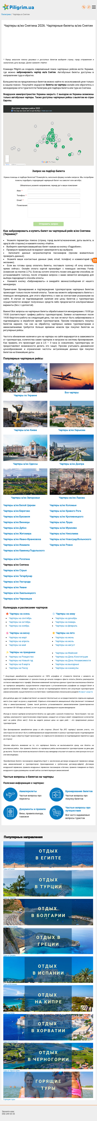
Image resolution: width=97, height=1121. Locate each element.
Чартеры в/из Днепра (71, 464)
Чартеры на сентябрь (20, 618)
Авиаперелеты (28, 791)
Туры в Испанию (10, 984)
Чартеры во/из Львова (72, 497)
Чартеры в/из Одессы (25, 464)
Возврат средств (86, 692)
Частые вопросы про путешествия (77, 809)
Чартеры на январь (65, 622)
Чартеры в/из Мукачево (63, 527)
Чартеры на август (65, 645)
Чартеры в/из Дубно (14, 527)
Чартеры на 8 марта (19, 664)
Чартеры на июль (64, 641)
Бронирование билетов (79, 791)
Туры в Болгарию (10, 927)
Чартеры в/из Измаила (16, 544)
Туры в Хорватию (10, 1042)
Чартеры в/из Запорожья (25, 497)
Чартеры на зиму (65, 613)
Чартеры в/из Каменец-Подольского (24, 550)
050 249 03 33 (8, 1114)
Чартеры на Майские (66, 653)
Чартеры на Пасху (18, 668)
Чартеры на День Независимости (73, 660)
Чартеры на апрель (19, 641)
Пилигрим (6, 14)
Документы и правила (32, 809)
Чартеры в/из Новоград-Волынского (70, 539)
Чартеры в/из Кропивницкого (66, 516)
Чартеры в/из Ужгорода (16, 581)
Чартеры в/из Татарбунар (17, 576)
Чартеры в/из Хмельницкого (19, 593)
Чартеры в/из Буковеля (16, 516)
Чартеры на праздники (22, 652)
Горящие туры (9, 1099)
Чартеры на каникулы (67, 668)
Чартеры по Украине (25, 395)
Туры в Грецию (9, 955)
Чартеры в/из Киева (25, 430)
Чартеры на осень (19, 613)
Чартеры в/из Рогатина (16, 559)
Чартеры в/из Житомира (17, 533)
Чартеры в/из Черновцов (17, 598)
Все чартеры (72, 392)
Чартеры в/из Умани (15, 587)
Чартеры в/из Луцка (61, 522)
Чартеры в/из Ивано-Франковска (22, 539)
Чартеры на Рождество (21, 656)
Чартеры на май (17, 645)
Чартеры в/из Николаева (64, 533)
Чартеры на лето (65, 633)
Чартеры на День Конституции (71, 656)
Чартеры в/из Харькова (71, 430)
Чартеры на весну (19, 633)
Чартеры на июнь (64, 637)
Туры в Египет (9, 869)
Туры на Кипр (9, 1013)
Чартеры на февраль (66, 625)
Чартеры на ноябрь (19, 625)
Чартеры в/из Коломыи (63, 505)
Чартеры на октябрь (19, 622)
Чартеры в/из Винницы (16, 522)
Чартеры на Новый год (21, 660)
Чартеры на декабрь (66, 618)
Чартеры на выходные (67, 664)
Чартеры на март (18, 637)
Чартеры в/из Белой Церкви (19, 505)
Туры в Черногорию (11, 1071)
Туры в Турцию (9, 898)
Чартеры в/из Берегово (16, 511)
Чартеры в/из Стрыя (15, 570)
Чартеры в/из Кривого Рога (65, 511)
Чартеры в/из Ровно (61, 544)
